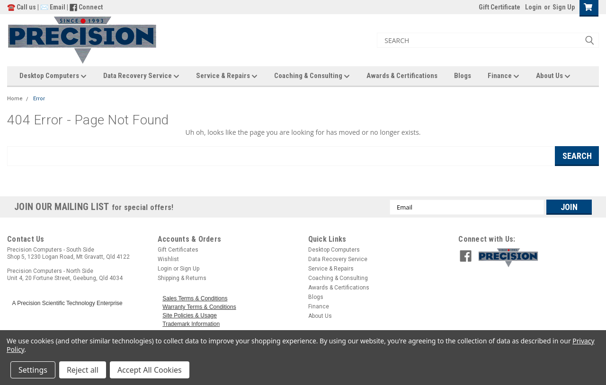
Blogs (462, 75)
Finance (503, 76)
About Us (553, 76)
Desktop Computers (53, 76)
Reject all (82, 370)
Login (533, 7)
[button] (536, 257)
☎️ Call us (22, 7)
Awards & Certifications (401, 75)
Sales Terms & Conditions (194, 298)
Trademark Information (191, 324)
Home (15, 99)
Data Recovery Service (141, 76)
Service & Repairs (227, 76)
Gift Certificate (499, 7)
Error (39, 99)
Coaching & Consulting (312, 76)
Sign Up (564, 7)
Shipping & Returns (182, 278)
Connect (91, 7)
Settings (32, 370)
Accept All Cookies (149, 370)
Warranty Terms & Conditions (199, 307)
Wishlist (168, 259)
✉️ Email (52, 7)
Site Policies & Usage (189, 315)
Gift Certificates (178, 249)
